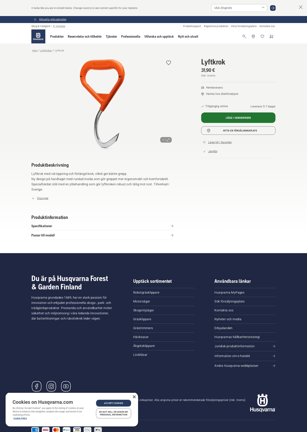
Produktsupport (192, 26)
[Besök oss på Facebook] (36, 386)
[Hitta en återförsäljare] (253, 36)
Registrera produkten (216, 26)
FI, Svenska (59, 26)
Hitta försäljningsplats (244, 26)
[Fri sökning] (244, 36)
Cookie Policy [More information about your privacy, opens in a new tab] (20, 418)
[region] (72, 409)
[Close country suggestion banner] (301, 7)
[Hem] (38, 36)
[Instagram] (51, 386)
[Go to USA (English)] (273, 8)
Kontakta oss (267, 26)
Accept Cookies (113, 403)
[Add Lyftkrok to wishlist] (168, 63)
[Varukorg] (271, 36)
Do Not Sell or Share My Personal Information (113, 413)
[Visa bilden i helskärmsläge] (102, 105)
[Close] (134, 396)
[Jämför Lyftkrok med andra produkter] (210, 151)
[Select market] (239, 8)
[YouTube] (66, 386)
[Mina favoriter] (262, 36)
